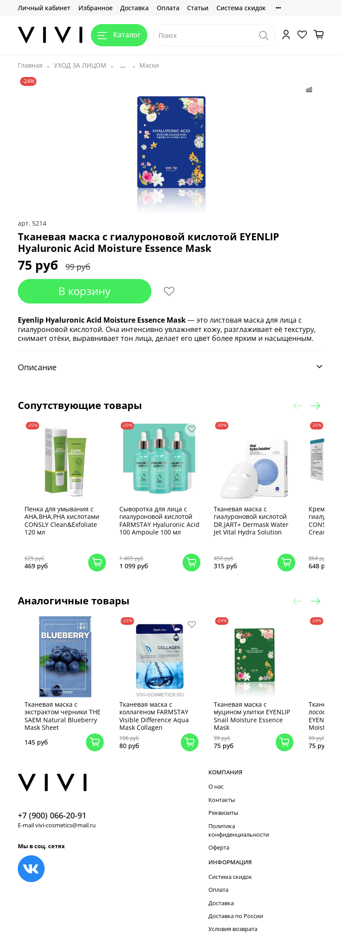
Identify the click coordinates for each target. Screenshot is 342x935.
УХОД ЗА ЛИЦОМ (80, 65)
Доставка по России (235, 904)
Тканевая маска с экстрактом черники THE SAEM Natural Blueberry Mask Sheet (68, 704)
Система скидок (241, 8)
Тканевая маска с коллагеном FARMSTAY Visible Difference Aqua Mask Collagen (159, 704)
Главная (30, 65)
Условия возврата (232, 917)
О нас (216, 775)
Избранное (95, 8)
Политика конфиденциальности (238, 818)
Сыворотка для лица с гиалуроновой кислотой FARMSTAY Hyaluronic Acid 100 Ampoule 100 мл (160, 518)
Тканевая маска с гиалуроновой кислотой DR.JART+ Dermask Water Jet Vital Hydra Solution (250, 515)
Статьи (197, 8)
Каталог (119, 35)
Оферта (218, 835)
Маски (149, 65)
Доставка (134, 8)
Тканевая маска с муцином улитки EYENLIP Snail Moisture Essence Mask (247, 704)
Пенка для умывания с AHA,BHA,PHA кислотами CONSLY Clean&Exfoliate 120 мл (73, 515)
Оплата (168, 8)
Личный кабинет (44, 8)
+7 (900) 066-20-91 (52, 803)
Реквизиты (223, 801)
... (123, 65)
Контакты (221, 788)
